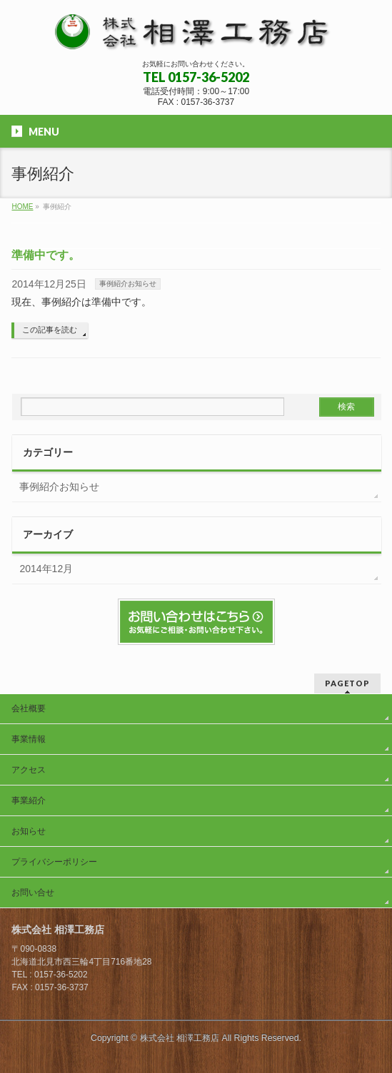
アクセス (28, 770)
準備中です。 (45, 255)
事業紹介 (28, 800)
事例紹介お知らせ (127, 284)
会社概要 (28, 708)
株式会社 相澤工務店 (179, 1038)
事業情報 (28, 739)
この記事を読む (49, 329)
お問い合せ (32, 892)
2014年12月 (46, 568)
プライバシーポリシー (54, 862)
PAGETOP (347, 683)
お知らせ (28, 831)
